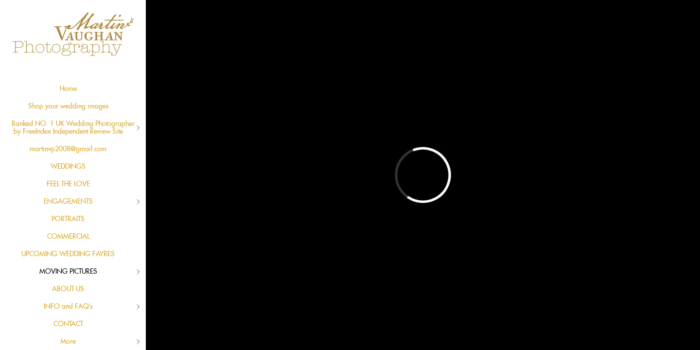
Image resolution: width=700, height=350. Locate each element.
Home (68, 89)
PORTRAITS (68, 219)
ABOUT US (68, 289)
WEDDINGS (68, 167)
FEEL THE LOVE (68, 184)
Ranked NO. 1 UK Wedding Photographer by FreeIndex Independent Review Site (73, 128)
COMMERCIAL (68, 237)
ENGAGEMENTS (68, 202)
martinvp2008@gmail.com (68, 149)
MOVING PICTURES (68, 272)
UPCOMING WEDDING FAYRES (68, 254)
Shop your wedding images (68, 106)
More (68, 342)
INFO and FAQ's (68, 307)
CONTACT (68, 324)
